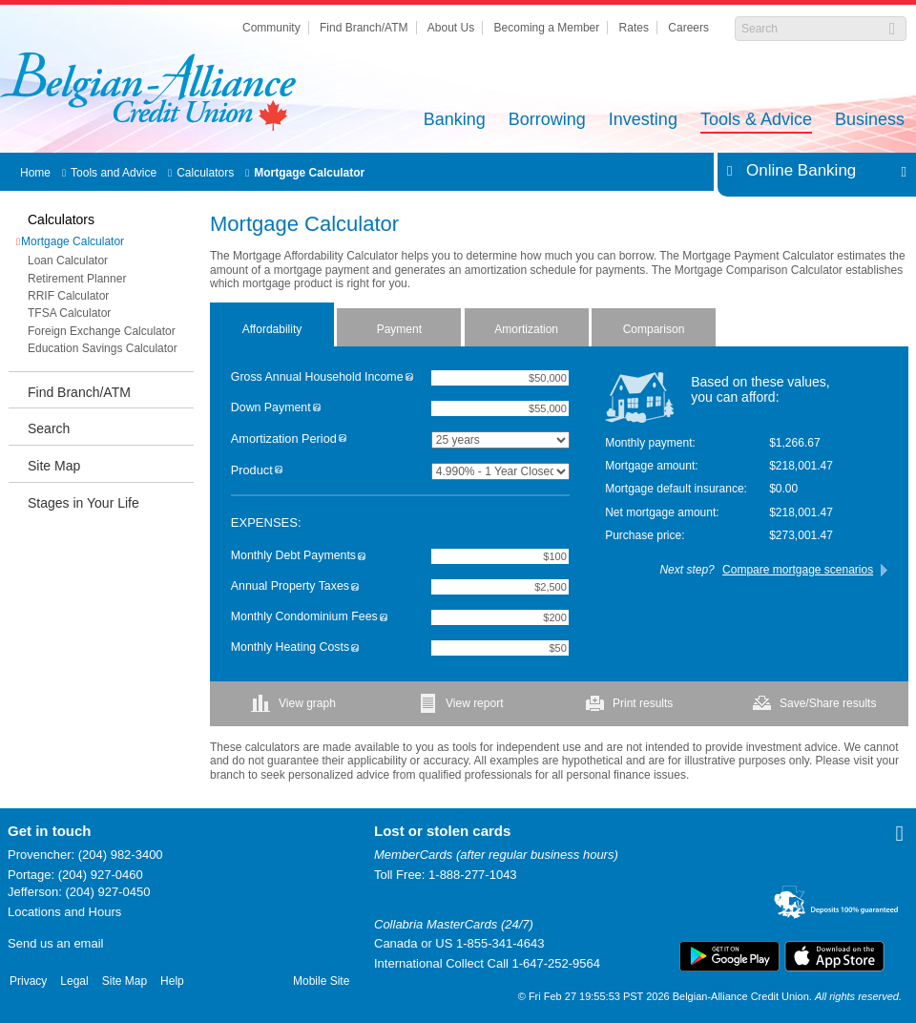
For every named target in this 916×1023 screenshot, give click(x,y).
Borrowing (547, 121)
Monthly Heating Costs (295, 647)
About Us (450, 27)
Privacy (28, 981)
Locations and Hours (64, 912)
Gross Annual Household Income (322, 377)
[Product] (500, 471)
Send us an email (55, 943)
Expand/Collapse (898, 170)
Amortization (526, 329)
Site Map (54, 465)
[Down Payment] (500, 408)
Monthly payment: (650, 442)
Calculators (205, 172)
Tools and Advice (113, 172)
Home (35, 172)
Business (870, 121)
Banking (455, 121)
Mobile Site (321, 981)
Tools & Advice (756, 121)
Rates (634, 27)
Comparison (654, 329)
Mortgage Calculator (309, 172)
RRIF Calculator (68, 296)
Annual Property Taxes (295, 586)
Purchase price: (644, 535)
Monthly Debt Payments (298, 556)
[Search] (810, 28)
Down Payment (276, 408)
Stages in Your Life (83, 503)
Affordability (272, 329)
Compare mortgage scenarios (797, 569)
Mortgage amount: (651, 465)
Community (271, 27)
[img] (409, 377)
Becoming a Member (547, 27)
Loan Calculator (68, 260)
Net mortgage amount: (661, 512)
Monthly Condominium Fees (309, 617)
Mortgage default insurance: (676, 488)
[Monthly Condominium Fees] (500, 617)
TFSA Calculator (69, 313)
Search (49, 428)
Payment (399, 329)
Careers (688, 27)
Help (172, 981)
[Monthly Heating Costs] (500, 648)
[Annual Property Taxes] (500, 587)
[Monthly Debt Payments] (500, 556)
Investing (643, 121)
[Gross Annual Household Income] (500, 378)
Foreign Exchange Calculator (102, 331)
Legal (74, 981)
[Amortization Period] (500, 440)
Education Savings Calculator (102, 348)
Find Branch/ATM (363, 27)
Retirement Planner (77, 278)
